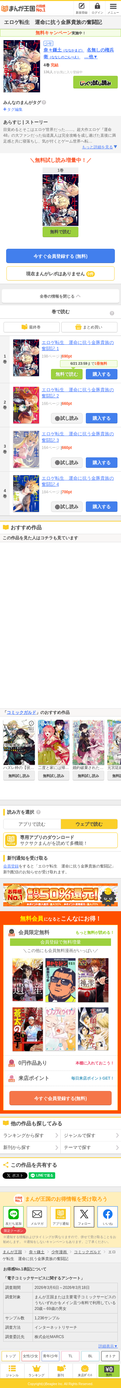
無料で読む (60, 231)
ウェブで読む (89, 824)
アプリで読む (31, 824)
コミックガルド (21, 712)
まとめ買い (88, 327)
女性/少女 (30, 1356)
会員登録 (11, 866)
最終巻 (31, 327)
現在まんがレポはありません (60, 274)
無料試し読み (19, 776)
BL (90, 1356)
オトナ (110, 1356)
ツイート (12, 1175)
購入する (102, 374)
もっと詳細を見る (100, 147)
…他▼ (91, 56)
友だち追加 (13, 1224)
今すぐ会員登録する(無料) (60, 1098)
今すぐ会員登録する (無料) (60, 256)
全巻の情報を (61, 296)
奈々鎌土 (64, 49)
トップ (10, 1356)
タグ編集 (15, 109)
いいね (108, 1223)
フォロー (84, 1223)
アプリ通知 (61, 1223)
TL (70, 1356)
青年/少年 (50, 1356)
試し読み (69, 418)
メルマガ (37, 1223)
